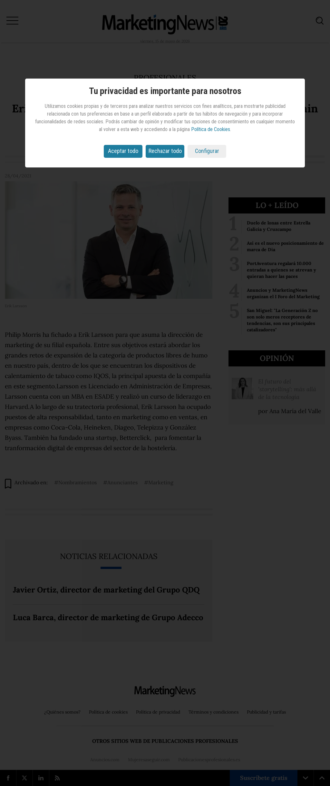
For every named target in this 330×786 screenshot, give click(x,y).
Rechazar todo (165, 150)
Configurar (207, 150)
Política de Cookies (210, 129)
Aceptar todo (123, 150)
